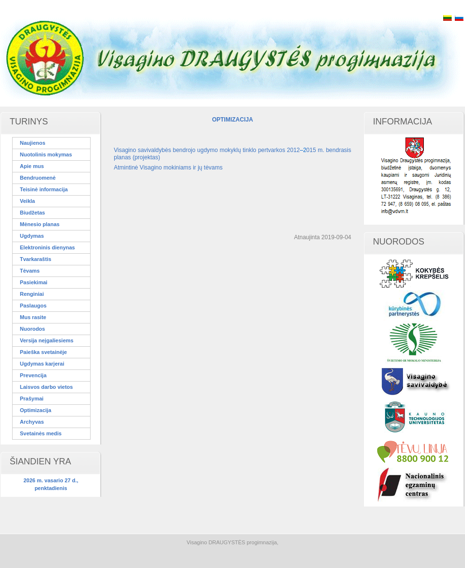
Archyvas (32, 422)
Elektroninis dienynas (47, 247)
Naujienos (33, 143)
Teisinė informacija (44, 189)
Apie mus (32, 166)
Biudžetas (32, 212)
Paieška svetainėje (43, 352)
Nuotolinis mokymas (46, 154)
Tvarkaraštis (35, 259)
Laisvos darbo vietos (46, 387)
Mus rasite (33, 317)
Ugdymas (32, 236)
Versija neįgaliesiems (47, 340)
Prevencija (33, 375)
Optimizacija (35, 410)
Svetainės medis (41, 433)
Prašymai (32, 398)
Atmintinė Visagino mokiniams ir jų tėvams (168, 167)
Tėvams (30, 271)
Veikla (27, 201)
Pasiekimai (33, 282)
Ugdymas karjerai (42, 364)
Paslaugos (33, 305)
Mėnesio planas (40, 224)
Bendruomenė (38, 178)
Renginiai (32, 294)
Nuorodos (32, 329)
